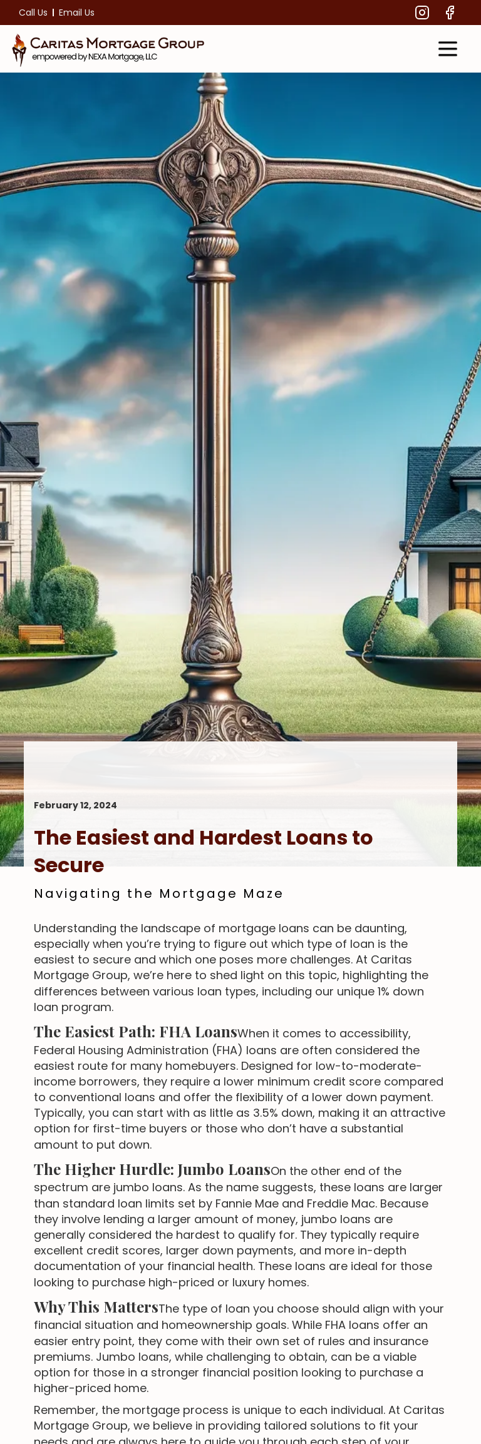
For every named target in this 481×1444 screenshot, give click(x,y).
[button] (448, 49)
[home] (109, 48)
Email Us (77, 12)
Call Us (33, 12)
